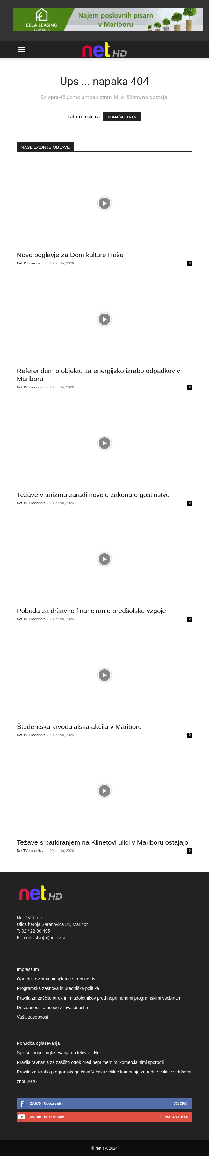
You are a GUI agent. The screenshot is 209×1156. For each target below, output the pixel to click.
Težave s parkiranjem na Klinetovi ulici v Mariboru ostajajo (102, 842)
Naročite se (176, 1116)
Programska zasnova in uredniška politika (58, 988)
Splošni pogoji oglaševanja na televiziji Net (59, 1052)
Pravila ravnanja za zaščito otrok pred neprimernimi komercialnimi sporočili (90, 1062)
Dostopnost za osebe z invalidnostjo (52, 1007)
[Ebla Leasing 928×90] (108, 33)
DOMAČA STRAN (122, 117)
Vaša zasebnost (32, 1017)
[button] (21, 49)
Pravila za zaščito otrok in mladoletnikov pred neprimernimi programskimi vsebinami (100, 998)
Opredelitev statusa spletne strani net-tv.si (58, 978)
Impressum (28, 969)
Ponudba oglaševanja (38, 1043)
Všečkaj (180, 1103)
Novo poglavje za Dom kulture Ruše (70, 254)
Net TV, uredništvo (31, 263)
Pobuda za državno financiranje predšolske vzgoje (91, 610)
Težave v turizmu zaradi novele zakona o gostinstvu (93, 494)
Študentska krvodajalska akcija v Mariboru (79, 726)
